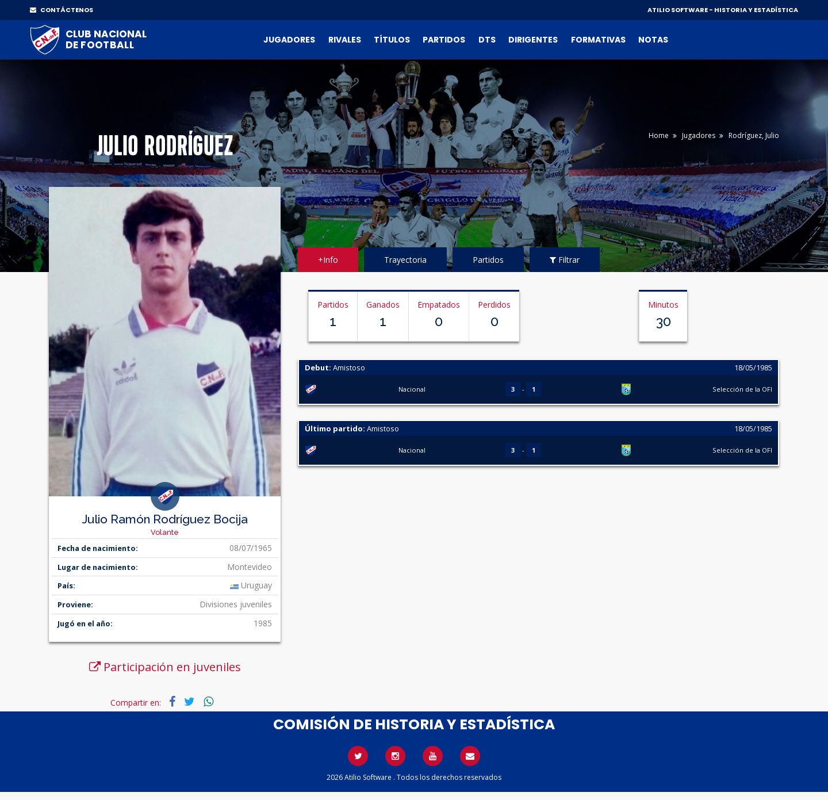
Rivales (344, 39)
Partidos (444, 39)
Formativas (598, 39)
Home (659, 135)
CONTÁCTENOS (61, 9)
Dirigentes (533, 39)
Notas (653, 39)
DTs (487, 39)
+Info (328, 259)
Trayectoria (405, 259)
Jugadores (289, 39)
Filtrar (565, 259)
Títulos (392, 39)
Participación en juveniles (165, 667)
